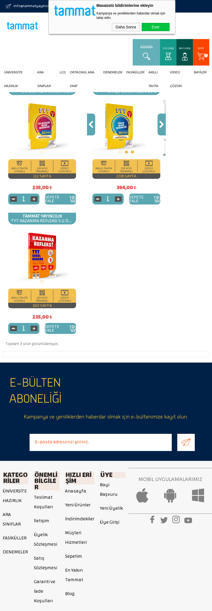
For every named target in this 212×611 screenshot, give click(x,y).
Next (133, 124)
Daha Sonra (126, 27)
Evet (155, 27)
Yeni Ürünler (78, 374)
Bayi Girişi (185, 48)
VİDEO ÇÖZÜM (176, 75)
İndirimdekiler (79, 388)
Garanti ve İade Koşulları (44, 459)
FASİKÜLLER (135, 72)
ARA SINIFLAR (44, 75)
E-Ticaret (88, 604)
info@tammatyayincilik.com (37, 6)
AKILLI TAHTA (153, 75)
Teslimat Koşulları (43, 371)
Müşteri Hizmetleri (76, 407)
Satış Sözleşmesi (45, 431)
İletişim (41, 389)
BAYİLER (200, 72)
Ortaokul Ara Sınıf (82, 75)
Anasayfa (75, 360)
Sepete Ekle (45, 198)
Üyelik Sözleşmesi (45, 408)
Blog (69, 463)
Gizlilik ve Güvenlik (43, 488)
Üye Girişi (168, 48)
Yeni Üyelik (111, 378)
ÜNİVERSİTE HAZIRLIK (13, 75)
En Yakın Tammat (74, 444)
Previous (76, 124)
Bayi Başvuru (109, 360)
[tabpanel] (35, 126)
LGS (63, 72)
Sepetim (73, 426)
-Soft (75, 604)
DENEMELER (112, 72)
